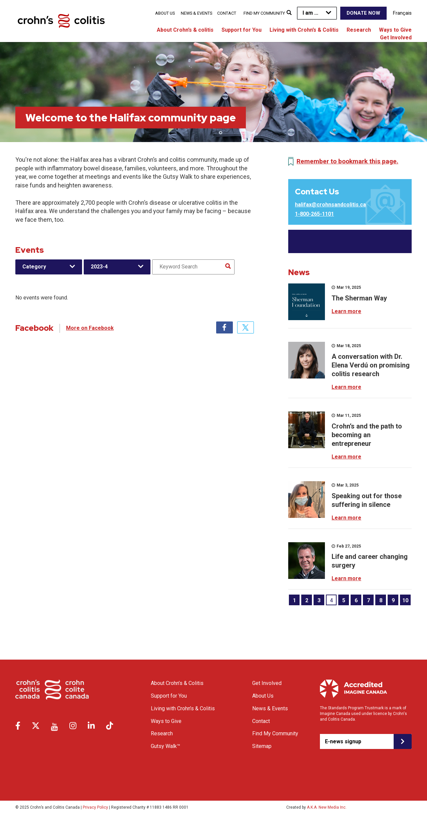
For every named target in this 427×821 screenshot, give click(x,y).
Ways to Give (395, 30)
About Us (165, 13)
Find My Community (264, 13)
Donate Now (363, 13)
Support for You (242, 30)
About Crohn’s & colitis (185, 30)
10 (405, 600)
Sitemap (262, 746)
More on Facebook (90, 328)
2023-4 (99, 266)
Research (359, 30)
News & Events (196, 13)
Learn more (346, 311)
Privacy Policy (95, 807)
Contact (226, 13)
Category (34, 266)
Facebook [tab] (224, 327)
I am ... (310, 13)
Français (402, 13)
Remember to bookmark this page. (347, 161)
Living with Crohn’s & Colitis (304, 30)
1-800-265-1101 (314, 214)
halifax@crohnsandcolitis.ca (330, 204)
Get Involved (396, 37)
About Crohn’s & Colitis (177, 683)
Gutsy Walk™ (165, 746)
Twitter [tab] (245, 327)
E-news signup (343, 741)
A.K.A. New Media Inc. (327, 807)
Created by (316, 807)
